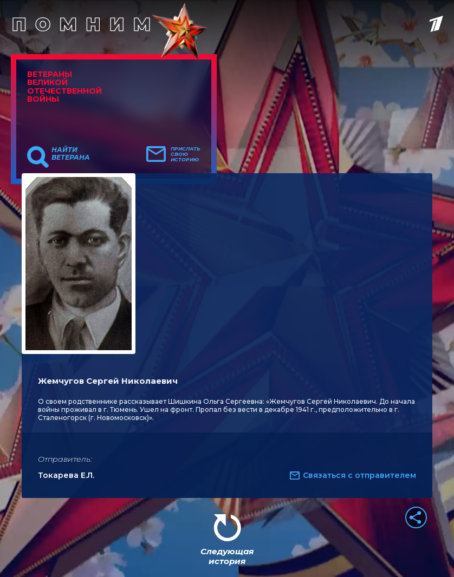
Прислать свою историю (185, 154)
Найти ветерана (70, 153)
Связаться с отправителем (359, 475)
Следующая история (227, 556)
